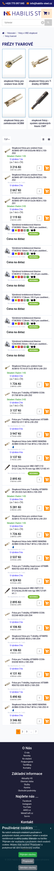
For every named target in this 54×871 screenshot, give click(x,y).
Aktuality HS (27, 778)
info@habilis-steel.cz (41, 3)
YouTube (27, 807)
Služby (27, 784)
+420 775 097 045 (14, 3)
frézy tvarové (10, 36)
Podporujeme (27, 762)
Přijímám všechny (28, 854)
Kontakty (27, 768)
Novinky (27, 755)
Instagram (27, 804)
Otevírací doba (27, 781)
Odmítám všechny (28, 867)
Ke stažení (27, 759)
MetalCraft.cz (27, 813)
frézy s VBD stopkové (27, 33)
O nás (27, 752)
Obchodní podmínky (27, 790)
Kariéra (27, 787)
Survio (27, 816)
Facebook (27, 801)
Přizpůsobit (28, 861)
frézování (11, 33)
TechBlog (27, 765)
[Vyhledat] (48, 22)
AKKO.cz (27, 810)
